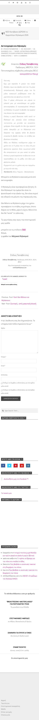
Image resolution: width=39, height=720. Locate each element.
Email (3, 366)
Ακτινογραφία (25, 51)
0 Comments (23, 56)
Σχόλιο (3, 328)
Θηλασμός (4, 51)
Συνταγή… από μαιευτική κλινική (23, 303)
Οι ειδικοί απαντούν (16, 53)
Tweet (4, 279)
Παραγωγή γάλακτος (30, 53)
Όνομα (3, 357)
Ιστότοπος (4, 375)
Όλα (10, 51)
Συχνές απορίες (6, 56)
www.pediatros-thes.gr (29, 74)
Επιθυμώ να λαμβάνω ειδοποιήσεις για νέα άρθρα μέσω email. (18, 391)
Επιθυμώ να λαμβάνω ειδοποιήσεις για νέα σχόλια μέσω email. (18, 384)
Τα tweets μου (6, 493)
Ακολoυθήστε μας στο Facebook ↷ (16, 473)
